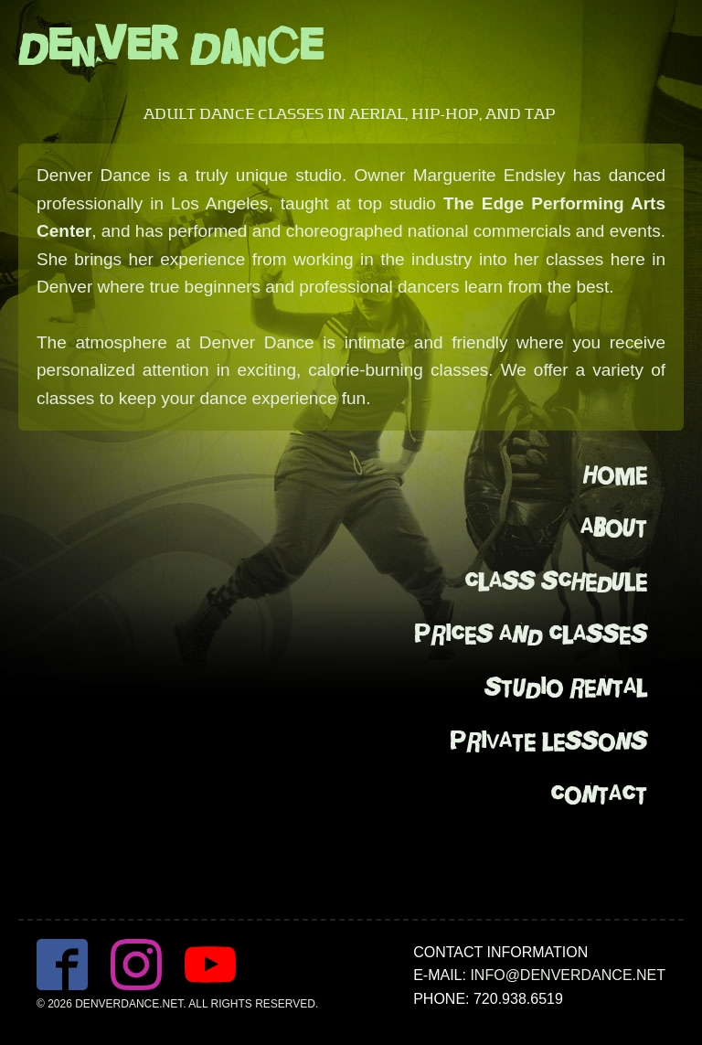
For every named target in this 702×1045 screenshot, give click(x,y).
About (613, 528)
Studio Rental (565, 688)
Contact (598, 795)
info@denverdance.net (567, 975)
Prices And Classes (530, 635)
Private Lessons (548, 742)
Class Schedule (555, 582)
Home (615, 475)
